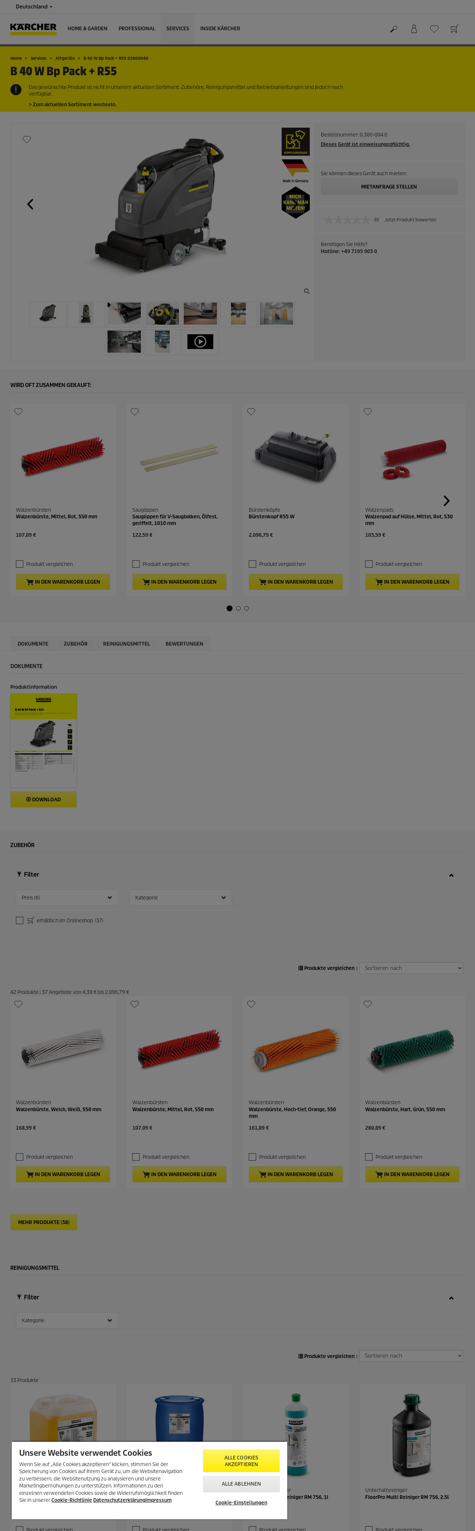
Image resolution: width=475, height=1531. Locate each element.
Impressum (158, 1500)
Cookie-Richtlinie (71, 1500)
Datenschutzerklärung (119, 1500)
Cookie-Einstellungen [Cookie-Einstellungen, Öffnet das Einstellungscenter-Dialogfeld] (242, 1503)
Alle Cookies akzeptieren (241, 1461)
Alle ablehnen (241, 1484)
